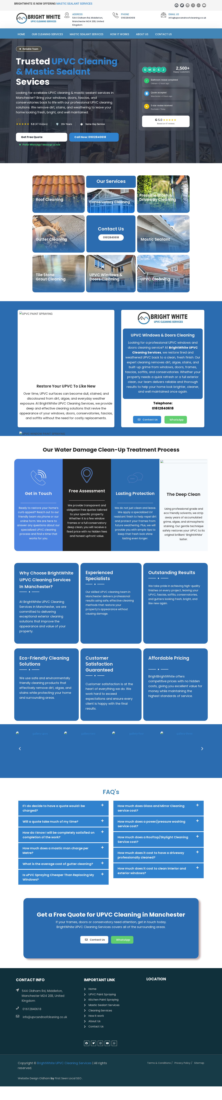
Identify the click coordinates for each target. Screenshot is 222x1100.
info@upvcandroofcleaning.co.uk (45, 1017)
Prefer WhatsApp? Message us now (41, 144)
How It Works (119, 34)
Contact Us (163, 34)
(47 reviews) (39, 124)
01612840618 (32, 1009)
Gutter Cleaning (51, 239)
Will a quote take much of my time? (50, 821)
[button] (23, 748)
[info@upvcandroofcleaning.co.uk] (17, 1016)
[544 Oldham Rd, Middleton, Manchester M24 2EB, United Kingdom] (17, 990)
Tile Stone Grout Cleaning (51, 277)
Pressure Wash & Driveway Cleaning (157, 197)
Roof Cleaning (49, 199)
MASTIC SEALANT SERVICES (74, 3)
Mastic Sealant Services (86, 34)
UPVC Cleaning (155, 279)
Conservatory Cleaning (109, 202)
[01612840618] (17, 1008)
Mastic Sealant (155, 239)
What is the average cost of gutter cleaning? (58, 864)
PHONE (125, 14)
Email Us (174, 14)
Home (21, 34)
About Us (142, 34)
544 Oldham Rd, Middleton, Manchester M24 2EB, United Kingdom (43, 996)
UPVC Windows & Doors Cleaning (105, 277)
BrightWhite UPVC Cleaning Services (64, 1063)
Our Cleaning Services (47, 34)
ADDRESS (77, 14)
